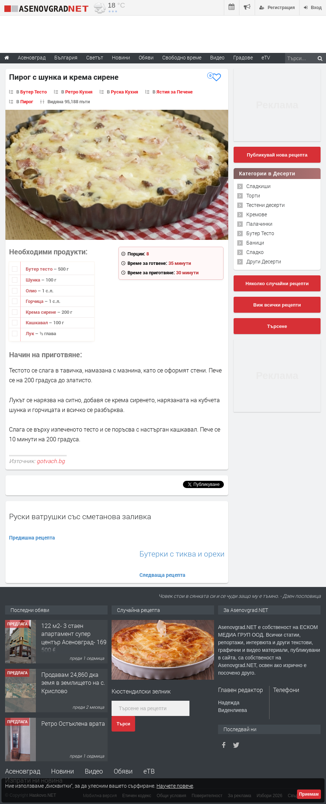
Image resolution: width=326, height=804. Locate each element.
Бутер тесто (40, 269)
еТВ (149, 771)
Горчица (35, 301)
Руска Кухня (124, 91)
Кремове (256, 214)
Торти (253, 195)
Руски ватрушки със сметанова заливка (80, 516)
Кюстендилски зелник (141, 691)
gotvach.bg (51, 461)
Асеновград (22, 771)
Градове (243, 57)
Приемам (309, 794)
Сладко (255, 252)
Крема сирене (41, 312)
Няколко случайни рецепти (277, 283)
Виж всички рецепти (277, 305)
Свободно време (181, 57)
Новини (121, 57)
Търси (123, 723)
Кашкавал (37, 322)
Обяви (123, 771)
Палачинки (259, 223)
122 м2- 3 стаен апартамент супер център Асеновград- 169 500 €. (73, 638)
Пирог (26, 101)
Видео (94, 771)
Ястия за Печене (174, 91)
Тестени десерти (265, 204)
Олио (32, 290)
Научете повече (174, 785)
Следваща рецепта (162, 574)
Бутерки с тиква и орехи (182, 553)
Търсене (277, 326)
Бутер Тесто (33, 91)
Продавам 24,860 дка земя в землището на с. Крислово (73, 683)
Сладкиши (258, 186)
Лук (30, 333)
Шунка (33, 279)
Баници (255, 242)
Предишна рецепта (32, 537)
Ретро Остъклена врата (73, 723)
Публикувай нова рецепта (277, 155)
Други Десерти (263, 261)
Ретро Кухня (78, 91)
